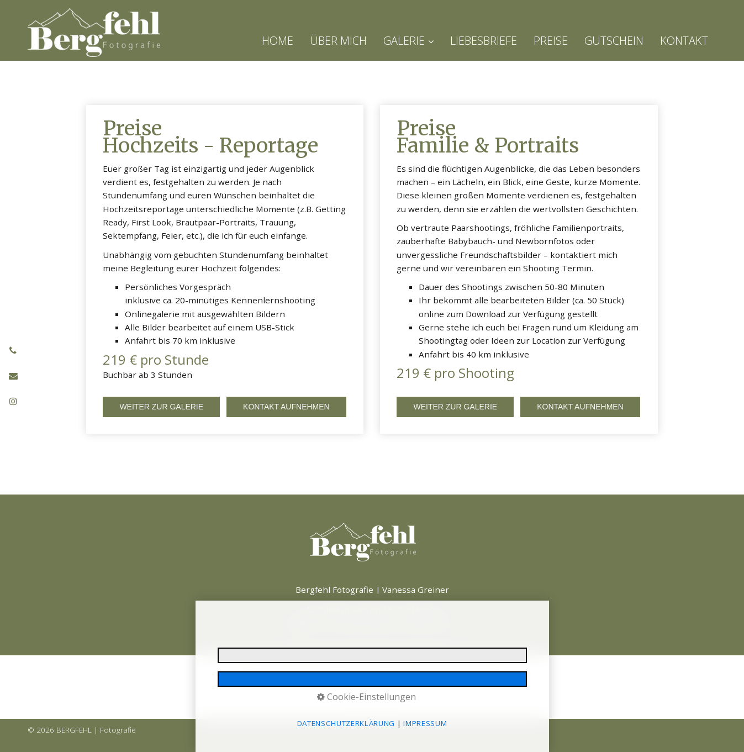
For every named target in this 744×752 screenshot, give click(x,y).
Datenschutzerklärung (327, 674)
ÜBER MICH (338, 40)
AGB (486, 674)
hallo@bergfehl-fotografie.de (394, 623)
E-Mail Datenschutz (395, 674)
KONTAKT (684, 40)
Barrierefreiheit (453, 674)
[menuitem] (282, 40)
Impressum (269, 674)
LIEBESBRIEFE (483, 40)
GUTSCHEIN (613, 40)
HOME (277, 40)
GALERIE (408, 40)
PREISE (551, 40)
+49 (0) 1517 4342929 (396, 610)
